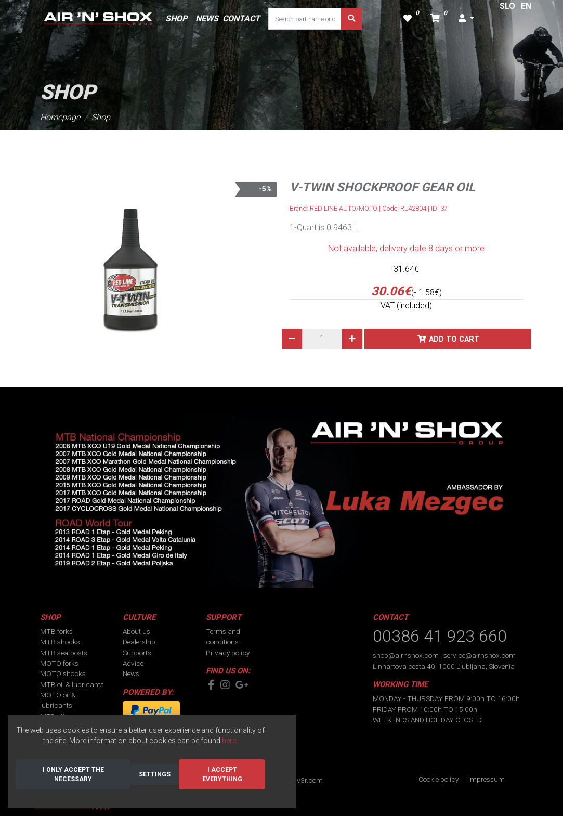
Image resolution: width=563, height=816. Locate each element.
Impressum (486, 779)
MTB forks (56, 631)
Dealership (139, 642)
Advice (133, 663)
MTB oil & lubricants (72, 684)
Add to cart (454, 339)
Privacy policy (228, 653)
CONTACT (241, 18)
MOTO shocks (63, 673)
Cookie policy (438, 779)
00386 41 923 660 (440, 636)
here (229, 740)
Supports (137, 653)
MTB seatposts (63, 653)
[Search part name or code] (305, 19)
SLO (507, 6)
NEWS (206, 18)
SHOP (176, 18)
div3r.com (307, 780)
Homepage (60, 117)
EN (526, 6)
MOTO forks (59, 663)
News (131, 673)
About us (136, 631)
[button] (466, 18)
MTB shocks (60, 642)
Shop (100, 117)
